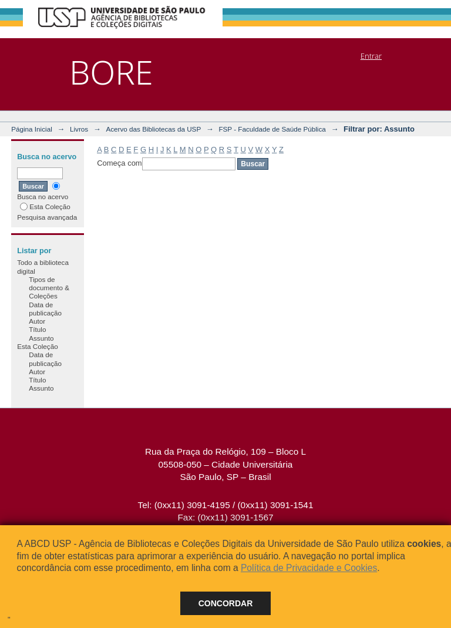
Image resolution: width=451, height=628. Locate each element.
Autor (37, 321)
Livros (79, 129)
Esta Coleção (45, 206)
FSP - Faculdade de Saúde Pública (271, 129)
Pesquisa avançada (47, 217)
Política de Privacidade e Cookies (309, 568)
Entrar (371, 56)
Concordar (225, 603)
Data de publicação (45, 309)
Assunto (41, 338)
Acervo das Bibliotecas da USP (153, 129)
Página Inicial (31, 129)
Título (37, 329)
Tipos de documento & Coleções (49, 288)
